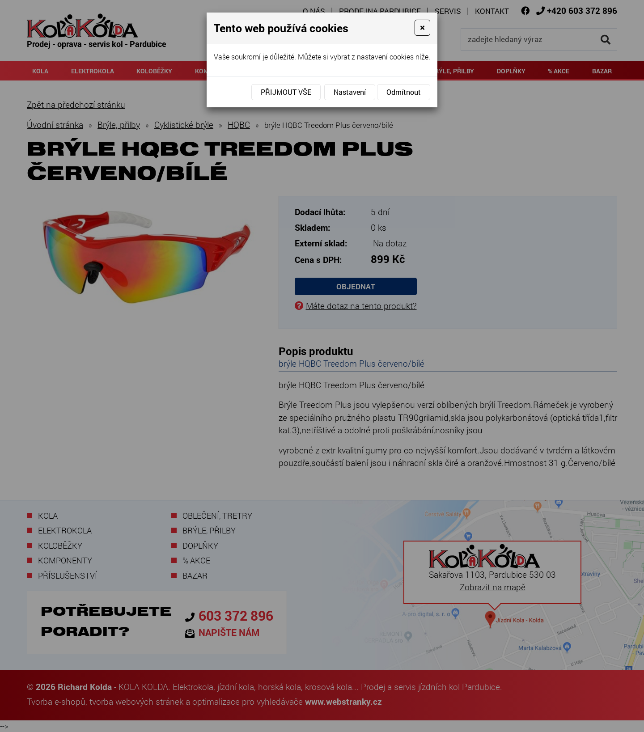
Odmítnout (403, 92)
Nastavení (350, 92)
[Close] (422, 28)
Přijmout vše (286, 92)
